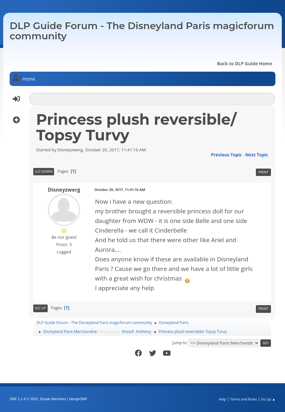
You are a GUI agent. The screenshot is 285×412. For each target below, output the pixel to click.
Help (222, 399)
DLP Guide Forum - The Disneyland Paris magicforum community (142, 31)
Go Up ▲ (268, 399)
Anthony (143, 331)
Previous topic (226, 155)
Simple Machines (53, 399)
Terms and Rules (243, 399)
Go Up (40, 307)
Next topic (256, 155)
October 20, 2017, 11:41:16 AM (119, 189)
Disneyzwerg (64, 189)
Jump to (179, 342)
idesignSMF (78, 399)
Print (263, 172)
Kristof (128, 331)
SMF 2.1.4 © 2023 (24, 399)
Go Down (43, 171)
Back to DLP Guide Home (244, 63)
